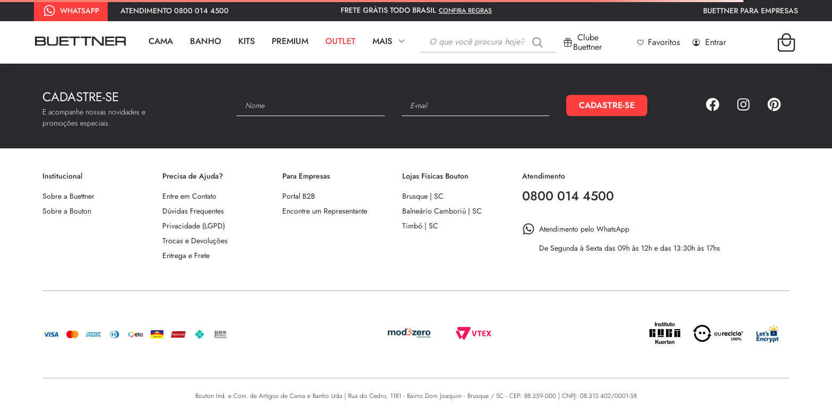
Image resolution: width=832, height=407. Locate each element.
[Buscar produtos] (540, 42)
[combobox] (488, 42)
